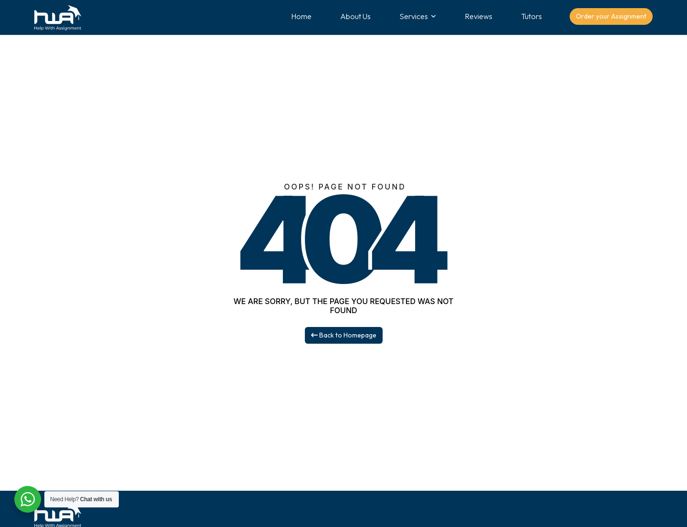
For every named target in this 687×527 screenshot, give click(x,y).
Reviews (478, 16)
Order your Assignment (611, 16)
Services (413, 16)
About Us (355, 16)
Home (301, 16)
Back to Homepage (343, 335)
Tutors (531, 16)
